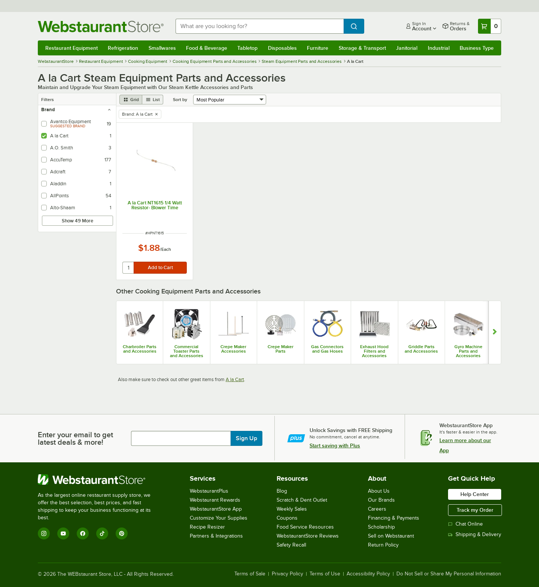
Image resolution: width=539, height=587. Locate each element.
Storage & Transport (362, 48)
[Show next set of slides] (494, 332)
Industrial (439, 48)
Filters (47, 99)
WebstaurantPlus (209, 491)
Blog (282, 491)
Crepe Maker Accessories (233, 348)
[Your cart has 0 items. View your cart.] (489, 26)
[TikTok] (102, 533)
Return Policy (383, 545)
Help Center (474, 494)
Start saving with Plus (335, 445)
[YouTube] (63, 533)
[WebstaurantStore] (99, 480)
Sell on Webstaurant (391, 536)
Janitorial (406, 48)
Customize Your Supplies (218, 518)
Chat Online (465, 524)
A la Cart (235, 379)
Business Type (477, 48)
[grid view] (130, 99)
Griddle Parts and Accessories (421, 348)
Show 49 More (77, 220)
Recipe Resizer (207, 527)
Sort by (180, 99)
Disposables (282, 48)
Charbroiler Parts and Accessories (139, 348)
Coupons (287, 518)
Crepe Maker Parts (280, 348)
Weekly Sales (292, 509)
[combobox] (260, 26)
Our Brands (381, 500)
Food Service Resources (305, 527)
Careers (377, 509)
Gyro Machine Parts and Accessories (468, 351)
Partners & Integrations (216, 536)
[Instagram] (44, 533)
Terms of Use (325, 574)
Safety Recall (291, 545)
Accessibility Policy (368, 574)
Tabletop (247, 48)
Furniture (317, 48)
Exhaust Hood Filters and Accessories (374, 351)
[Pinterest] (122, 533)
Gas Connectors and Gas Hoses (327, 348)
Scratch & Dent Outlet (302, 500)
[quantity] (128, 268)
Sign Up (246, 438)
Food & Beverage (206, 48)
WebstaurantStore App (216, 509)
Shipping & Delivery (474, 534)
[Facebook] (83, 533)
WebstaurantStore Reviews (308, 536)
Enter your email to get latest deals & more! (75, 438)
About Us (379, 491)
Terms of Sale (249, 574)
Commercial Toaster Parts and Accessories (186, 351)
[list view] (152, 99)
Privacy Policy (287, 574)
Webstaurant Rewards (215, 500)
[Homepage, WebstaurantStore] (101, 26)
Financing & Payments (393, 518)
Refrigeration (123, 48)
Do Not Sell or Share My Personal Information (448, 574)
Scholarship (381, 527)
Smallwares (162, 48)
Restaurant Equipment (71, 48)
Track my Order (475, 510)
